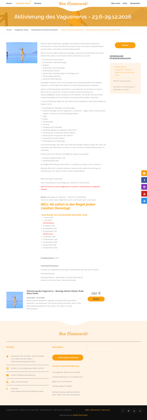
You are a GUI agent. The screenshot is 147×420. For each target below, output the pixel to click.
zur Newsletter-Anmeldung (67, 357)
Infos (125, 3)
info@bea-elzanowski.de (26, 375)
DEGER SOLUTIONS (80, 415)
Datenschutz (95, 410)
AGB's (87, 410)
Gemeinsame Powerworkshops (44, 30)
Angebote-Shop (23, 3)
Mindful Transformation (122, 81)
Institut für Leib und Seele (102, 348)
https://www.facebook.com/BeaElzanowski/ (27, 391)
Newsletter (135, 3)
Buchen (96, 299)
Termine (37, 3)
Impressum (105, 410)
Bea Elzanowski (22, 382)
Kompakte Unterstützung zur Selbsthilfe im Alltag (124, 88)
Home (9, 3)
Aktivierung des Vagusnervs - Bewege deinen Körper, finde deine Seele (124, 71)
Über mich (115, 3)
